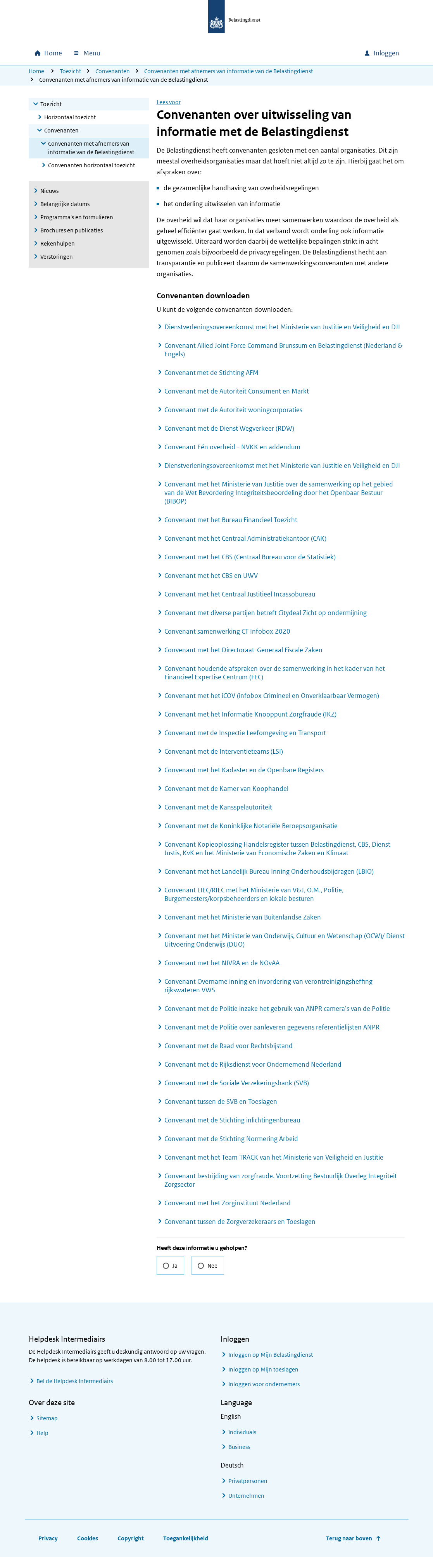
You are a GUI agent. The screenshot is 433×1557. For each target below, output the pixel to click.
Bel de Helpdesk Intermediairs (74, 1381)
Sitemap (47, 1418)
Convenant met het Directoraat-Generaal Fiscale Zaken (243, 650)
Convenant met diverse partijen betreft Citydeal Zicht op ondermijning (265, 612)
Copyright (130, 1538)
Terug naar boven (349, 1538)
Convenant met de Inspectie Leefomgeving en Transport (245, 733)
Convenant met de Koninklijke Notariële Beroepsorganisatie (251, 825)
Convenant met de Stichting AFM (211, 372)
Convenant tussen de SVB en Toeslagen (220, 1101)
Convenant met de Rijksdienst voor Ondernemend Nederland (253, 1064)
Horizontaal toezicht (70, 117)
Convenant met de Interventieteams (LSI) (223, 751)
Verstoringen (56, 256)
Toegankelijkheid (185, 1538)
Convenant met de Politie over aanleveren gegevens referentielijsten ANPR (272, 1027)
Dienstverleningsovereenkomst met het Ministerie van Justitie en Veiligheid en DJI (282, 327)
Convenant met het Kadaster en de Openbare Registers (244, 770)
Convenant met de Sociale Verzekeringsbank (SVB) (236, 1083)
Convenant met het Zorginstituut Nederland (227, 1203)
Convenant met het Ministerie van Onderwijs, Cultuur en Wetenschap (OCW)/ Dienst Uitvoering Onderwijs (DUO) (284, 940)
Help (42, 1433)
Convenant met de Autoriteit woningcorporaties (233, 410)
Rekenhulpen (57, 243)
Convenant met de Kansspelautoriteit (218, 807)
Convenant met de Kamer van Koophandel (226, 788)
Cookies (87, 1538)
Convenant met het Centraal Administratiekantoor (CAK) (245, 538)
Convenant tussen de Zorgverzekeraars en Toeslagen (240, 1221)
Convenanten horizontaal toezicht (91, 165)
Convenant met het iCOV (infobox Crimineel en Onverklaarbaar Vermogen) (271, 695)
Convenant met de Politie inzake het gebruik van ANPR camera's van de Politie (277, 1008)
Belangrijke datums (65, 204)
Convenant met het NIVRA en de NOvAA (221, 963)
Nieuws (49, 190)
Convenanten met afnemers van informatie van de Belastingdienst (228, 71)
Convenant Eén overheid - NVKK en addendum (232, 447)
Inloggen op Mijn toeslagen (263, 1369)
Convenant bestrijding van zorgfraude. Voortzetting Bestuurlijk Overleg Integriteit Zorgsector (280, 1180)
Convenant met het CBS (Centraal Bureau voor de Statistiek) (250, 557)
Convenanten (112, 71)
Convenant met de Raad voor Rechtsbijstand (228, 1045)
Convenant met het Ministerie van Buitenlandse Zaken (242, 917)
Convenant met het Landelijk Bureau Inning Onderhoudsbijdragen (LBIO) (269, 871)
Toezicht (70, 71)
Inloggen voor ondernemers (264, 1384)
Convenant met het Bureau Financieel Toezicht (230, 520)
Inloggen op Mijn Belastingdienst (270, 1354)
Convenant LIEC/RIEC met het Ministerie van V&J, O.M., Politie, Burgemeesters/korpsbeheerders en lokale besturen (253, 894)
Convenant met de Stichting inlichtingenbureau (232, 1120)
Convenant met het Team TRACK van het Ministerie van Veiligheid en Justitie (273, 1157)
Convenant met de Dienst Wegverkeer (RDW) (229, 428)
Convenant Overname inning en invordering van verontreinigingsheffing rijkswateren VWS (268, 985)
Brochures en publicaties (71, 230)
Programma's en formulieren (76, 217)
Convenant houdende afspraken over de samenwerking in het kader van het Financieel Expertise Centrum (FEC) (274, 672)
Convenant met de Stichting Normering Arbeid (231, 1138)
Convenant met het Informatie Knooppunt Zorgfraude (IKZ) (250, 714)
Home (36, 71)
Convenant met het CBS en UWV (211, 575)
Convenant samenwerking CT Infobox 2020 (227, 631)
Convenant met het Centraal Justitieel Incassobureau (239, 594)
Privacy (48, 1538)
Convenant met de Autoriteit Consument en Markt (236, 391)
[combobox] (291, 53)
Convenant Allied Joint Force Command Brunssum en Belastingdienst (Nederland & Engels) (283, 349)
